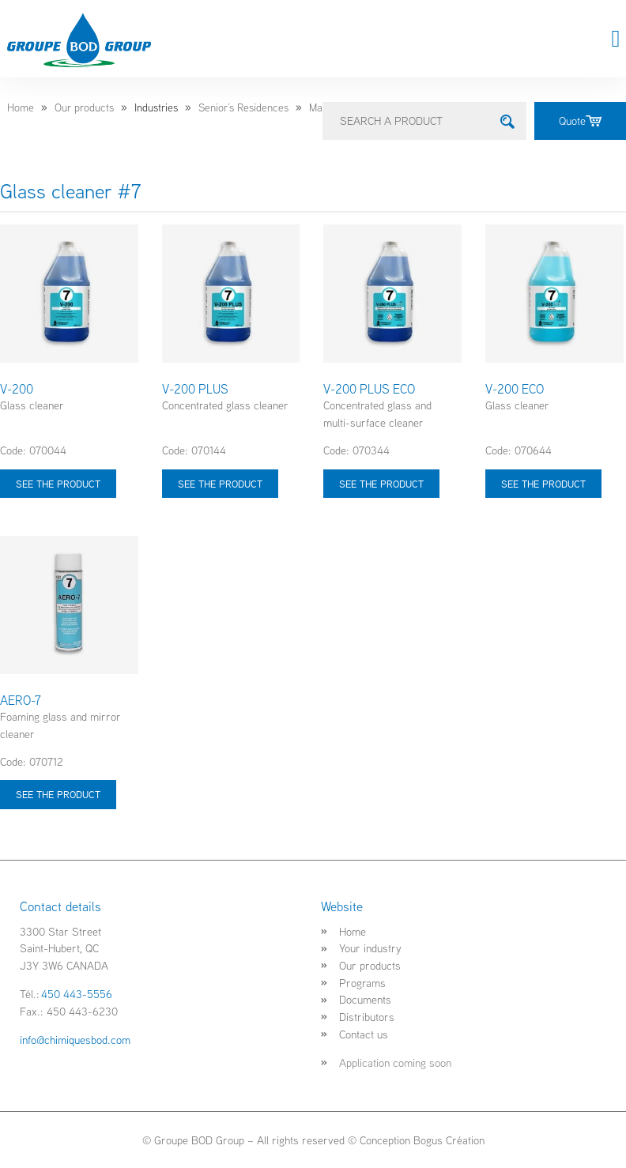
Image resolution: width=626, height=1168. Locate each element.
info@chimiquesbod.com (75, 1039)
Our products (84, 107)
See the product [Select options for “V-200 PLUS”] (220, 483)
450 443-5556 (76, 993)
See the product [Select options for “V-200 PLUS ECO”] (381, 483)
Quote (580, 120)
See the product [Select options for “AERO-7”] (58, 794)
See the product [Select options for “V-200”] (58, 483)
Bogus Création (449, 1139)
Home (20, 107)
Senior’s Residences (243, 107)
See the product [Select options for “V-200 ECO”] (543, 483)
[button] (615, 39)
